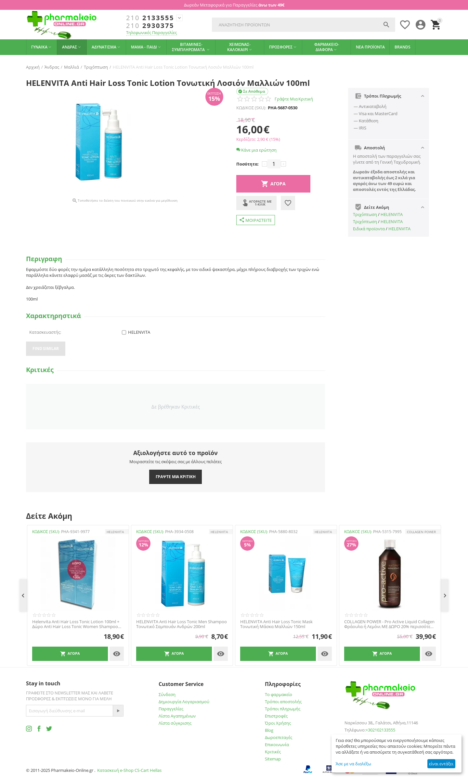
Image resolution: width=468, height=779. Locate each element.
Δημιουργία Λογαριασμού (184, 702)
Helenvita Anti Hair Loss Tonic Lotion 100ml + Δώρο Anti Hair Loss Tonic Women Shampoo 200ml (75, 624)
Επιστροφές (276, 716)
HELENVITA (392, 214)
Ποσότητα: (247, 164)
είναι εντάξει (441, 764)
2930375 (150, 26)
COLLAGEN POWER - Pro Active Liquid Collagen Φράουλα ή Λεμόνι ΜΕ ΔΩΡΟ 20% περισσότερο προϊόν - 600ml (390, 624)
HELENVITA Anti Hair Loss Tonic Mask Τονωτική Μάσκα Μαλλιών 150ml (276, 624)
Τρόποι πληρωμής (282, 709)
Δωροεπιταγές (278, 737)
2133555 (150, 18)
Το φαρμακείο (278, 694)
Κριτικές (273, 752)
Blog (269, 730)
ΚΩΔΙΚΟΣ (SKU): (251, 108)
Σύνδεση (167, 694)
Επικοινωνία (277, 744)
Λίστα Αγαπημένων (177, 716)
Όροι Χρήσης (278, 723)
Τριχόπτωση (365, 214)
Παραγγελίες (171, 709)
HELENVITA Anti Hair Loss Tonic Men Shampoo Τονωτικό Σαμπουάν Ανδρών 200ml (181, 624)
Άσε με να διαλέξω (353, 764)
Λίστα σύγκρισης (175, 723)
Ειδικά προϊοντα (369, 229)
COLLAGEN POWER (421, 532)
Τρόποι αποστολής (283, 702)
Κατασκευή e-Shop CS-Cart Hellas (129, 770)
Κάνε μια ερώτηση (256, 150)
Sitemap (273, 759)
